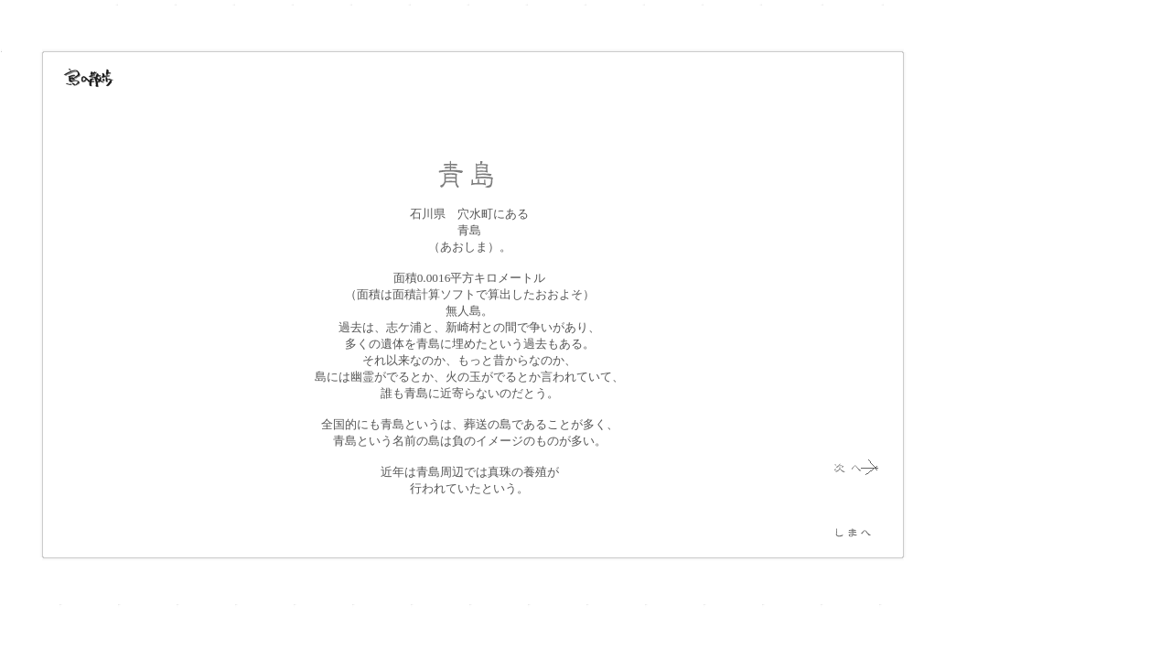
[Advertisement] (997, 311)
